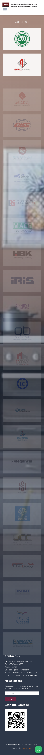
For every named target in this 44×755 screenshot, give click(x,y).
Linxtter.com (26, 748)
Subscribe (11, 699)
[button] (5, 9)
